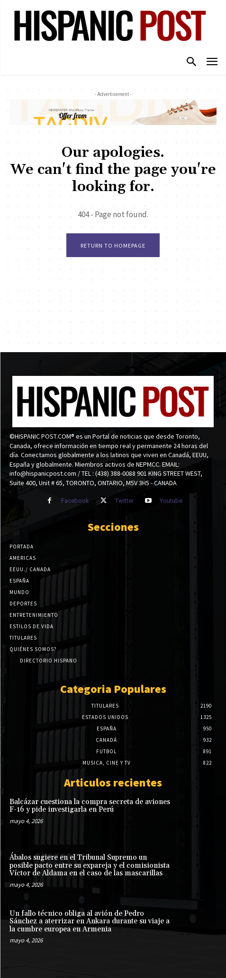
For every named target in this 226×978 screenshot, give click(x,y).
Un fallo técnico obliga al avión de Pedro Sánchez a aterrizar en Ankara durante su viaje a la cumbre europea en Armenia (89, 921)
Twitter (124, 500)
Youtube (171, 500)
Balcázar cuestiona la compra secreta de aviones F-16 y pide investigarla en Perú (89, 806)
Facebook (75, 500)
